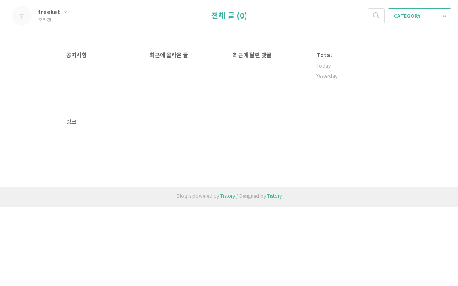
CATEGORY (420, 16)
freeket (52, 12)
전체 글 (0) (229, 16)
